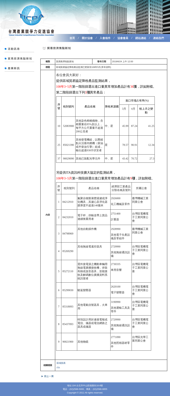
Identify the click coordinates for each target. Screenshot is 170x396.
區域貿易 (61, 363)
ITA (58, 367)
